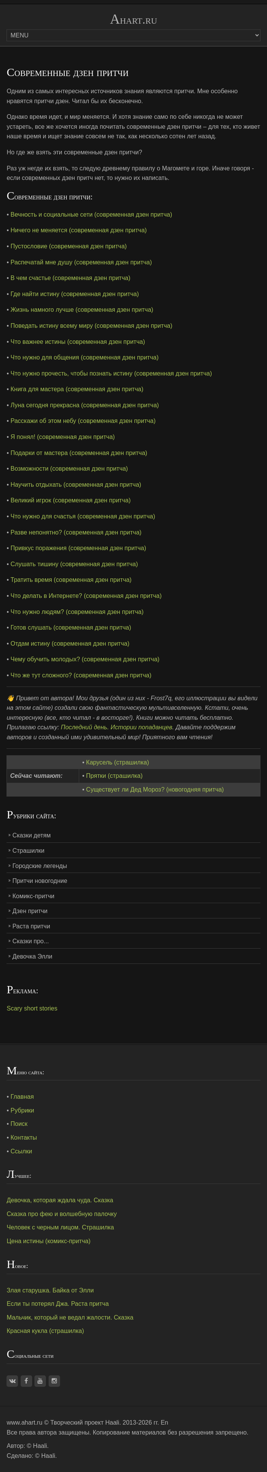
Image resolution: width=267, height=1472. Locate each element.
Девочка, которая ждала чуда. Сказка (60, 1200)
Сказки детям (31, 835)
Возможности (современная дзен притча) (69, 468)
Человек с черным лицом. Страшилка (60, 1227)
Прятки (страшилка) (114, 775)
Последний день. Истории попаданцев (116, 727)
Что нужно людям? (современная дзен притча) (77, 612)
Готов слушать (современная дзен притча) (71, 627)
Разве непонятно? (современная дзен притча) (76, 532)
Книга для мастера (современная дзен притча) (77, 389)
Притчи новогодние (39, 881)
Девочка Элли (32, 956)
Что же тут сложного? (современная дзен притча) (81, 675)
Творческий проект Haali (84, 1422)
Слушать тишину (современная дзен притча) (74, 564)
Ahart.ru (133, 19)
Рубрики (22, 1110)
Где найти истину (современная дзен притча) (75, 294)
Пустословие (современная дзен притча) (69, 246)
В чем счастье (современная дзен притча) (70, 278)
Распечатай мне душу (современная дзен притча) (81, 262)
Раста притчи (31, 926)
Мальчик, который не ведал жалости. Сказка (70, 1317)
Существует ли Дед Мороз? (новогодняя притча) (155, 789)
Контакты (24, 1137)
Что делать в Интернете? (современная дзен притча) (86, 596)
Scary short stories (32, 1008)
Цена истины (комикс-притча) (48, 1241)
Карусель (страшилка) (117, 762)
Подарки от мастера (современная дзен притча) (79, 453)
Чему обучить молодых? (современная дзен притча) (85, 659)
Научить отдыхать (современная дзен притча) (76, 484)
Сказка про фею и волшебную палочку (62, 1214)
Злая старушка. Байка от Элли (50, 1290)
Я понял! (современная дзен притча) (63, 437)
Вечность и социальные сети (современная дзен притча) (91, 214)
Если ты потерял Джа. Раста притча (58, 1303)
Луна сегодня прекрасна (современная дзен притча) (85, 405)
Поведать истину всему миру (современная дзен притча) (92, 325)
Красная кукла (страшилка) (45, 1331)
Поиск (19, 1124)
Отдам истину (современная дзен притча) (70, 643)
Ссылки (21, 1151)
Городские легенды (39, 866)
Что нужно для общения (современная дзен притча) (85, 357)
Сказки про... (30, 941)
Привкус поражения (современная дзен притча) (78, 548)
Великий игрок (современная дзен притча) (71, 500)
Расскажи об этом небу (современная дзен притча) (83, 421)
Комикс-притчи (33, 896)
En (164, 1422)
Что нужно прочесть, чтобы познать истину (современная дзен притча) (111, 373)
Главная (22, 1096)
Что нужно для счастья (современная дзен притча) (83, 516)
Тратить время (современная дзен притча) (71, 579)
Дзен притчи (29, 911)
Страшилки (28, 850)
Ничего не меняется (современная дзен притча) (79, 230)
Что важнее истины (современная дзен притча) (78, 341)
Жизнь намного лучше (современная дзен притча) (82, 309)
